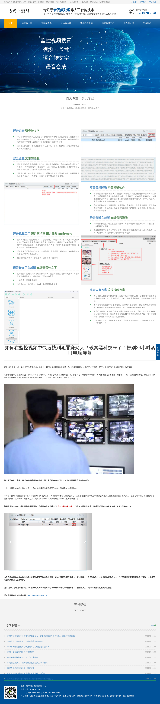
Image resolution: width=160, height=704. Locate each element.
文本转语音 (66, 23)
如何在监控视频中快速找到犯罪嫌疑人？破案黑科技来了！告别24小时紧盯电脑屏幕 (81, 665)
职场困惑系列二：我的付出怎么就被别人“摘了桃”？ (81, 692)
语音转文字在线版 (35, 327)
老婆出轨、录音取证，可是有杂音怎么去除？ (81, 670)
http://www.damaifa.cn (37, 595)
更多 (152, 655)
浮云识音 (26, 181)
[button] (75, 90)
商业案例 (147, 23)
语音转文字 (27, 23)
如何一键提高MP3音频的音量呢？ (81, 681)
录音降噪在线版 (109, 273)
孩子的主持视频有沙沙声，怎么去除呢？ (81, 686)
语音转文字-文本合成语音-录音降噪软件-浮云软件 (19, 11)
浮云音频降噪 (107, 243)
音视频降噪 (46, 23)
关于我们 (143, 2)
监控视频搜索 (86, 23)
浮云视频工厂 (108, 23)
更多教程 (152, 2)
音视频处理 (128, 23)
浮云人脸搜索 (107, 335)
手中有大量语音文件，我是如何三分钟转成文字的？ (81, 676)
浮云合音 (26, 208)
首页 (134, 2)
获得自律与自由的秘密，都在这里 (81, 697)
